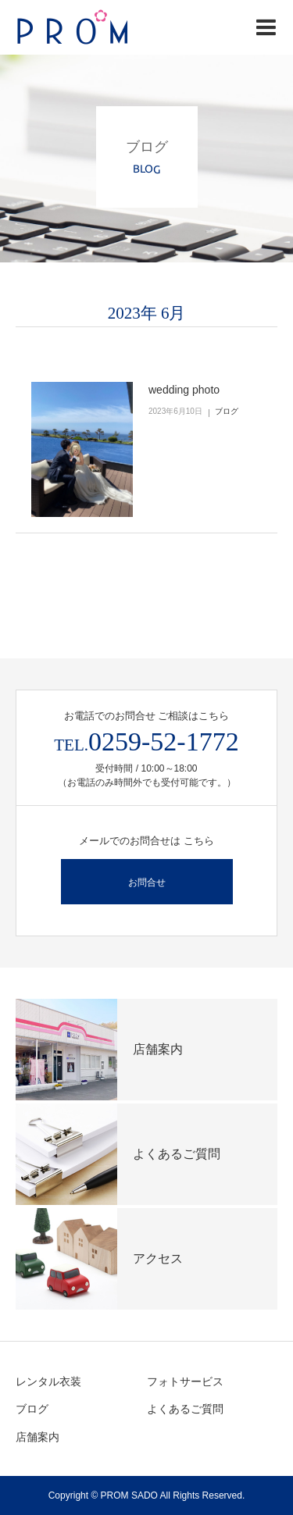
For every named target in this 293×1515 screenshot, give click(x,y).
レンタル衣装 (48, 1381)
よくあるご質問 (185, 1409)
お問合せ (147, 882)
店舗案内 (37, 1437)
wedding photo (184, 389)
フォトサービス (185, 1381)
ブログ (226, 411)
